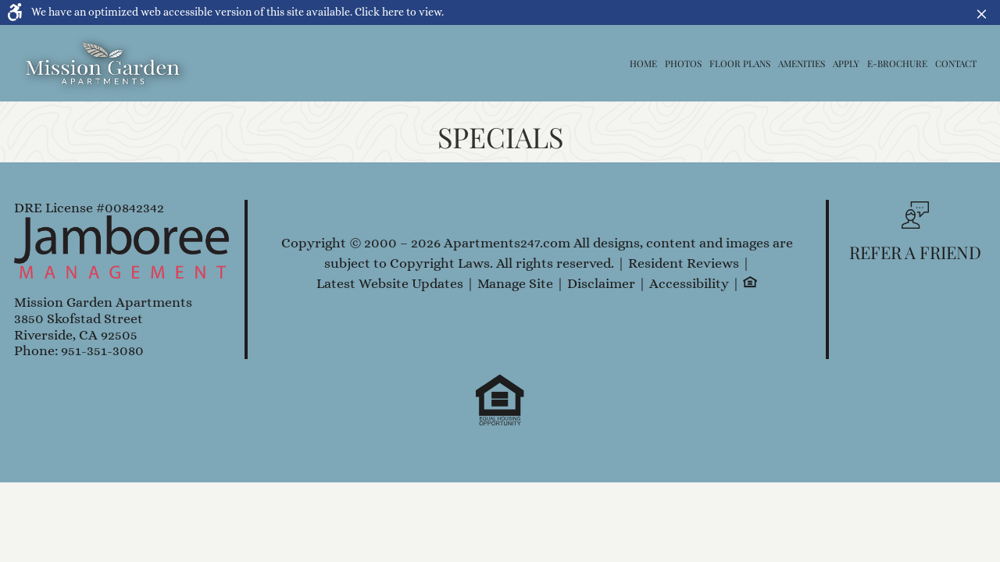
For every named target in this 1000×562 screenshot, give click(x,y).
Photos (683, 63)
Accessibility (689, 283)
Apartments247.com (507, 243)
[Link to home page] (103, 63)
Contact (956, 63)
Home (643, 63)
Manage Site (515, 283)
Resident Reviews (683, 263)
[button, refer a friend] (915, 236)
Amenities (801, 63)
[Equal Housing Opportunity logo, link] (750, 283)
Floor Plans (739, 63)
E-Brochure (897, 63)
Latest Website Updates (389, 283)
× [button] (985, 12)
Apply (846, 63)
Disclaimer (601, 283)
